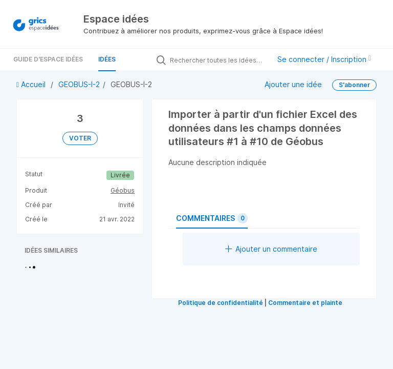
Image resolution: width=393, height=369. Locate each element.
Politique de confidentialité (220, 302)
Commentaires (212, 218)
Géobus (123, 190)
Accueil (32, 84)
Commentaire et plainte (305, 302)
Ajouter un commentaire (271, 248)
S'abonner (354, 85)
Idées (107, 59)
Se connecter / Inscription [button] (324, 59)
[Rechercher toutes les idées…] (217, 60)
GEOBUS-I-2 (79, 84)
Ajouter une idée (293, 84)
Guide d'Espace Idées (48, 59)
